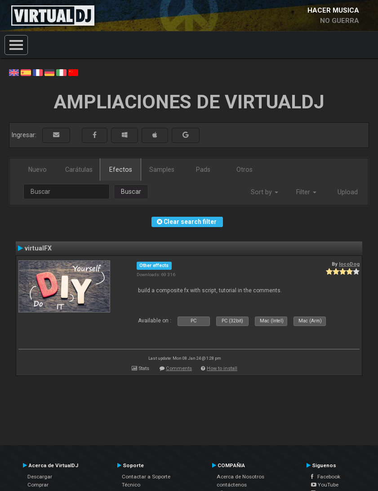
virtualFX (38, 248)
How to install (222, 368)
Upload (348, 192)
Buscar (131, 191)
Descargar (39, 476)
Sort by (264, 192)
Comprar (38, 485)
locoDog (349, 264)
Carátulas (79, 169)
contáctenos (232, 485)
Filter (306, 192)
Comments (179, 368)
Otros (244, 169)
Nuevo (37, 169)
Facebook (325, 476)
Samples (161, 169)
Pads (203, 169)
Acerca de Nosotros (240, 476)
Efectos (120, 169)
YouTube (324, 485)
